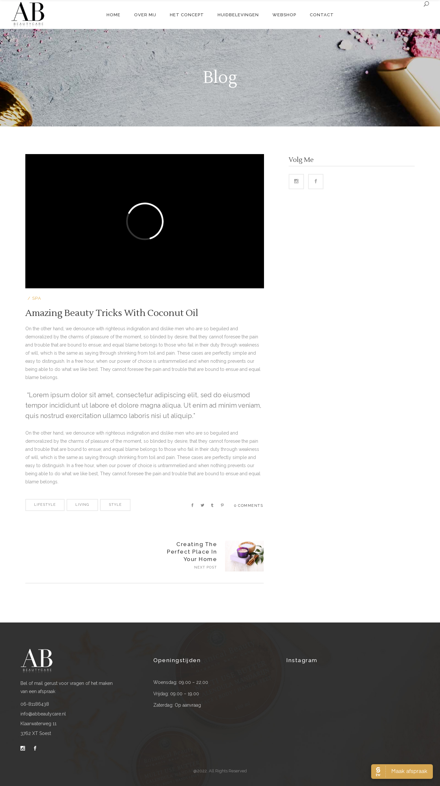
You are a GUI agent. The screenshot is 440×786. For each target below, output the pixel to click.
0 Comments (248, 506)
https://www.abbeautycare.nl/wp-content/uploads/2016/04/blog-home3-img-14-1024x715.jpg (244, 556)
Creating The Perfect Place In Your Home (192, 551)
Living (82, 505)
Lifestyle (45, 505)
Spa (37, 298)
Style (115, 505)
